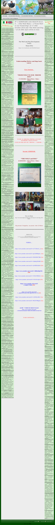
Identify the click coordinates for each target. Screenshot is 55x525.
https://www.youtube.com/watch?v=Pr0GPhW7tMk (28, 257)
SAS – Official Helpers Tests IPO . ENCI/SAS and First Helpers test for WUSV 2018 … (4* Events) (8, 174)
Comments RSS (43, 521)
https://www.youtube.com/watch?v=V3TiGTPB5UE (28, 276)
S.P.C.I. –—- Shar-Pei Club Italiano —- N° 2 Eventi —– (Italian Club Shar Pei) (49, 481)
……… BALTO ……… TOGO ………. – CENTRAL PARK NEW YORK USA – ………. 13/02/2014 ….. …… (8, 392)
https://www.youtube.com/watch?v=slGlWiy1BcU (27, 297)
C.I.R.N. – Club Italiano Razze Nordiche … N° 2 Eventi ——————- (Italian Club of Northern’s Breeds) (49, 472)
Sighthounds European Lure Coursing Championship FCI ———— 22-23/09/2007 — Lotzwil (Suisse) (49, 353)
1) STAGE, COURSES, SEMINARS (7, 28)
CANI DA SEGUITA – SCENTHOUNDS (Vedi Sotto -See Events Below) (49, 167)
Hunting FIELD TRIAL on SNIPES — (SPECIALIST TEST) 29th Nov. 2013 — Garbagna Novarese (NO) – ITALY (49, 41)
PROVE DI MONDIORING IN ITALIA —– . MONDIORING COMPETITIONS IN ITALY (8, 128)
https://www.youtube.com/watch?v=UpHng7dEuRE (28, 261)
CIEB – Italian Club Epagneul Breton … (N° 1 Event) (49, 105)
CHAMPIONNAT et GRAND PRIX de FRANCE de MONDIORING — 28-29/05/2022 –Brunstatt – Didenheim (8, 131)
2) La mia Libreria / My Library (27, 15)
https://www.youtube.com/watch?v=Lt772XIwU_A (28, 248)
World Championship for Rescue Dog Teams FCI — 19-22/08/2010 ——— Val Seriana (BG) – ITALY (7, 289)
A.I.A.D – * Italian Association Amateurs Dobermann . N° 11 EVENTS (8, 180)
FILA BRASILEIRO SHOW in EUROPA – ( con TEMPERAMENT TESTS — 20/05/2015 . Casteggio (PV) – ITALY (49, 446)
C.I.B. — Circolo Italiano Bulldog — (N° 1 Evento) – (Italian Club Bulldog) (49, 461)
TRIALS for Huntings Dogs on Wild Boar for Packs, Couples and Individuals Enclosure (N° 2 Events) (49, 223)
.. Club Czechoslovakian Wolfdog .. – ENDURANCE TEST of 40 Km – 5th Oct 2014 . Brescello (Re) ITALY (49, 495)
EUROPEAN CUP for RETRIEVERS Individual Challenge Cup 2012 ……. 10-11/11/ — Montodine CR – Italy (49, 321)
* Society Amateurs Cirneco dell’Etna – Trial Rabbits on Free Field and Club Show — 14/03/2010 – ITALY (49, 309)
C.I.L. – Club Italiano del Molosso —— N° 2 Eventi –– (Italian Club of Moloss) (49, 468)
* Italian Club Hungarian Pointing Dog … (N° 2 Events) (49, 72)
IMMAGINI (29, 234)
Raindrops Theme (49, 521)
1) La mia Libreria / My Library (14, 15)
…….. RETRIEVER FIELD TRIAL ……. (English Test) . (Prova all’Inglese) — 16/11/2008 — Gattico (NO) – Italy (49, 326)
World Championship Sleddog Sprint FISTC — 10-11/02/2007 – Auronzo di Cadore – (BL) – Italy (7, 342)
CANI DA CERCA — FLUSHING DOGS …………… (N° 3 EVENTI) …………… (49, 27)
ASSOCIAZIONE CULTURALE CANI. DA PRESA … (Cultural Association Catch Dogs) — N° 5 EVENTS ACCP (49, 441)
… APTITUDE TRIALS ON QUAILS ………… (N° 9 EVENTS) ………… (49, 63)
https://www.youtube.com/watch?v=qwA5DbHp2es (27, 253)
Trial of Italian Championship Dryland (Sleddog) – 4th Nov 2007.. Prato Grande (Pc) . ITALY (7, 357)
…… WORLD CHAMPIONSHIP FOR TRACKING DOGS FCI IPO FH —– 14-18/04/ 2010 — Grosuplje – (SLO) (8, 326)
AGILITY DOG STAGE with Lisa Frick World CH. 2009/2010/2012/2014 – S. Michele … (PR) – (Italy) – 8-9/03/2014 (49, 379)
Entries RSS (36, 521)
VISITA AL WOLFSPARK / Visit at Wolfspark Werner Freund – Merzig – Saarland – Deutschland (7, 368)
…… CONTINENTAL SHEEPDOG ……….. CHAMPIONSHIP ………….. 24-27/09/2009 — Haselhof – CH (7, 204)
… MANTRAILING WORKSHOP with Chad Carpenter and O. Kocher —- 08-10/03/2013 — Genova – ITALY (8, 323)
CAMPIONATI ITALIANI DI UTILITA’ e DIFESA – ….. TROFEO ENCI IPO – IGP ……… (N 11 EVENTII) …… (7, 177)
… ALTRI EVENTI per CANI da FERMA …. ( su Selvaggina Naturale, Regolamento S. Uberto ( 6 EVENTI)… (49, 67)
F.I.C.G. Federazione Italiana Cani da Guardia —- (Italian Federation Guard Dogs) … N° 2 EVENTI (7, 262)
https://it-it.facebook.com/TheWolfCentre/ (29, 48)
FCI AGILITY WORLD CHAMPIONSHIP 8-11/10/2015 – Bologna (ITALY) (49, 384)
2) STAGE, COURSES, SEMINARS (7, 29)
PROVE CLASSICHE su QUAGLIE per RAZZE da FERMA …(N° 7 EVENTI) (49, 60)
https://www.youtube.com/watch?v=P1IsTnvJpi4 (28, 279)
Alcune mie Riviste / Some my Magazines (10, 18)
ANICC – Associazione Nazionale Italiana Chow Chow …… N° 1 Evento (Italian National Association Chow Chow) (49, 452)
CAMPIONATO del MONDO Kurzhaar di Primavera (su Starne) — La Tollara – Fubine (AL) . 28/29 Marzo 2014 (49, 100)
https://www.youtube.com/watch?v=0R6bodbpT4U (29, 271)
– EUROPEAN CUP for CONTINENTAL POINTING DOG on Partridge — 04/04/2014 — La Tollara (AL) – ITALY (49, 112)
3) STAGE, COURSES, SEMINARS (7, 31)
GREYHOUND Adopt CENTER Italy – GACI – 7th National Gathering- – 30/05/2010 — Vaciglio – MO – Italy (49, 362)
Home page (5, 15)
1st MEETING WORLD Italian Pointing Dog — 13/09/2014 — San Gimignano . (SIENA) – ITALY (49, 127)
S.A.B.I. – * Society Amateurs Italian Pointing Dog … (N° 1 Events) (49, 108)
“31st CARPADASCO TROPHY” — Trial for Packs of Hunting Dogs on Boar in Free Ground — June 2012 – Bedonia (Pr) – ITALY (49, 218)
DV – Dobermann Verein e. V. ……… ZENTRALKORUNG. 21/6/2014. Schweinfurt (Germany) (8, 147)
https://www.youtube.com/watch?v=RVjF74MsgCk (28, 300)
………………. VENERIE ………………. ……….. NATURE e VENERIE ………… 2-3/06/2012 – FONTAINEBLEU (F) (49, 204)
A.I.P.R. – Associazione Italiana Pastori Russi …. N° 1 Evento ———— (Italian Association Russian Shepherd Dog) (49, 457)
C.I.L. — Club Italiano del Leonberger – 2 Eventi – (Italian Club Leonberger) (49, 465)
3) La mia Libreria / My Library (39, 15)
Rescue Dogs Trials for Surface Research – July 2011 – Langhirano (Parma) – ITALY (8, 304)
